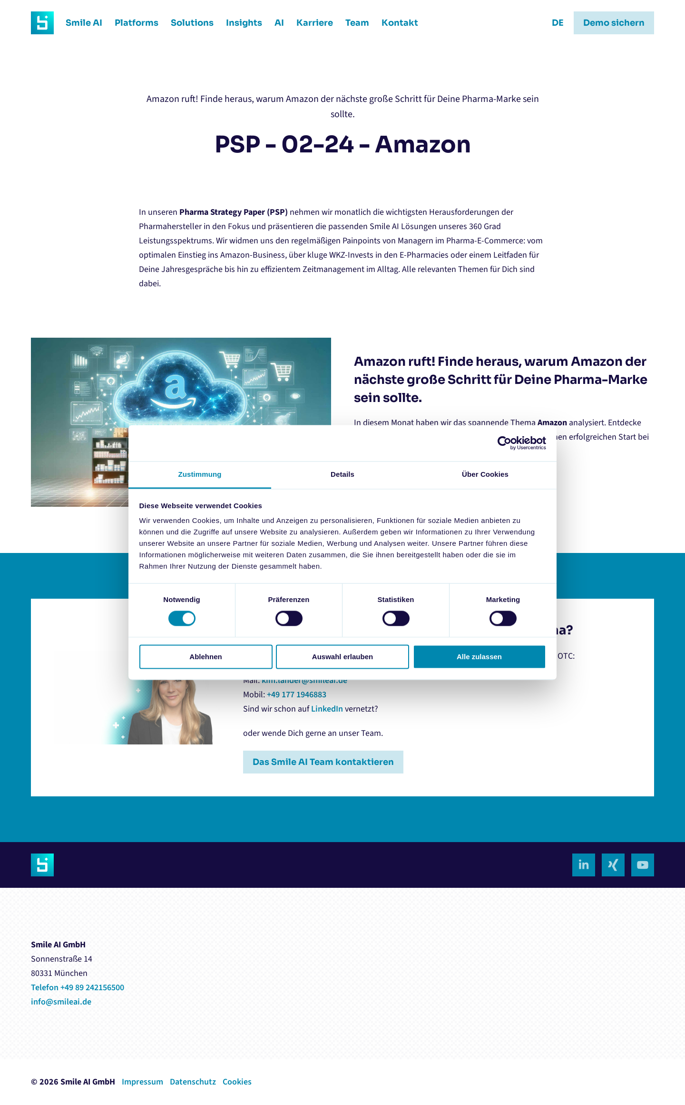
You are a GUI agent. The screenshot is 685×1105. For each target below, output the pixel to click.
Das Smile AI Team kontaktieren (323, 762)
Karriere (314, 23)
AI (279, 23)
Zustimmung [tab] (200, 474)
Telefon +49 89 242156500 (77, 988)
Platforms (136, 23)
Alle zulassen (479, 657)
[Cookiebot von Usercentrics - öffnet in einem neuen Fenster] (504, 443)
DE (558, 23)
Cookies (237, 1082)
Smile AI (84, 23)
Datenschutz (193, 1082)
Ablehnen (205, 657)
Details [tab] (342, 474)
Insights (244, 23)
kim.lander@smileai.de (304, 680)
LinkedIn (327, 709)
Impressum (142, 1082)
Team (357, 23)
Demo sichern (614, 23)
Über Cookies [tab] (485, 474)
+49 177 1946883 (296, 695)
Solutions (192, 23)
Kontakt (400, 23)
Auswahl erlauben (342, 657)
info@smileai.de (61, 1002)
